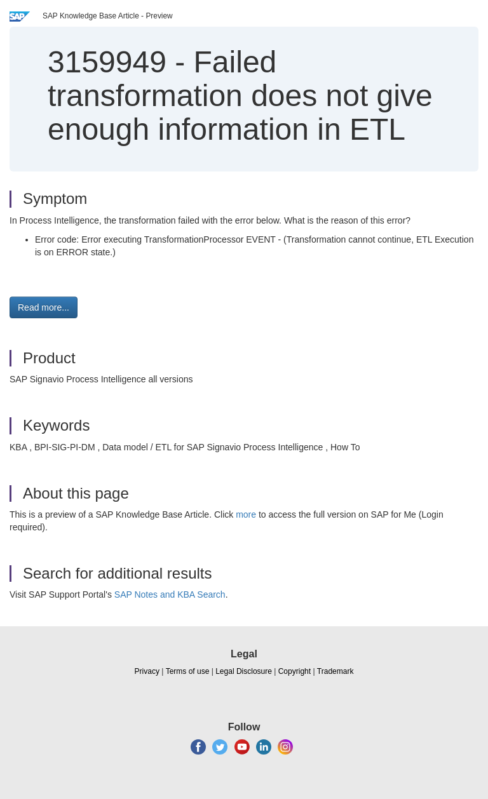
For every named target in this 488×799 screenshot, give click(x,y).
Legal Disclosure (243, 671)
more (246, 514)
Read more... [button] (43, 307)
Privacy (147, 671)
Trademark (335, 671)
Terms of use (188, 671)
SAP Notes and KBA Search (170, 594)
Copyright (294, 671)
